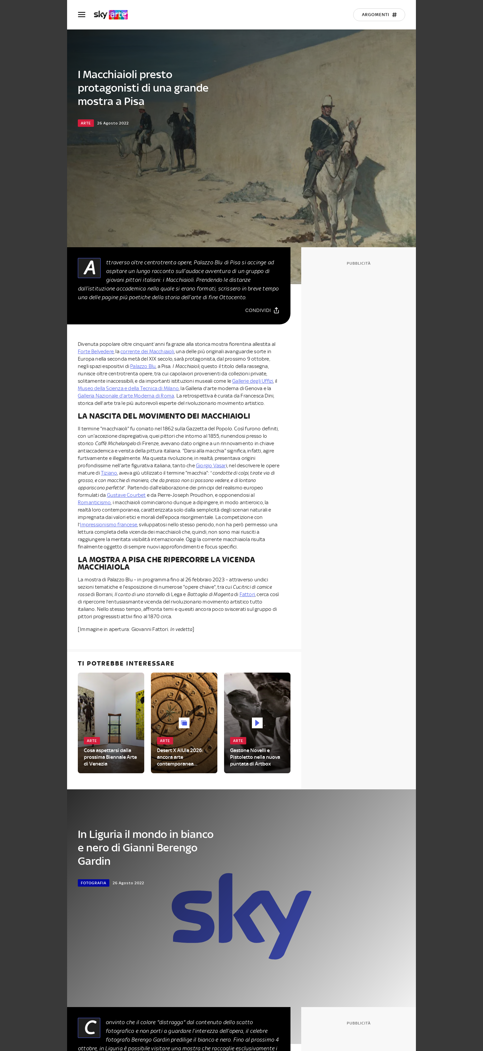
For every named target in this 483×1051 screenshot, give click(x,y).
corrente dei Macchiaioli (147, 352)
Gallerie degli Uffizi (252, 381)
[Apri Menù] (86, 14)
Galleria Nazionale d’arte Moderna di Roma (126, 396)
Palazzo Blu (143, 366)
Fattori (247, 594)
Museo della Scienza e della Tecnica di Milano (128, 388)
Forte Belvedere (96, 352)
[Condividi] (262, 310)
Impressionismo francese (108, 525)
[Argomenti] (379, 14)
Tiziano (109, 473)
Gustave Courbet (126, 495)
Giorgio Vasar (211, 466)
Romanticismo (94, 503)
